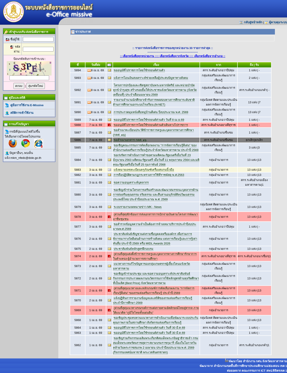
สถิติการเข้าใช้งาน (21, 112)
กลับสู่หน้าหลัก (253, 22)
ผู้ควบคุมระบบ (278, 22)
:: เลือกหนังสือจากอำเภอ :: (208, 56)
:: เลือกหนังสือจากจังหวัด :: (174, 56)
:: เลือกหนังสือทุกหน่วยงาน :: (138, 56)
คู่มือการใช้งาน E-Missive (26, 105)
